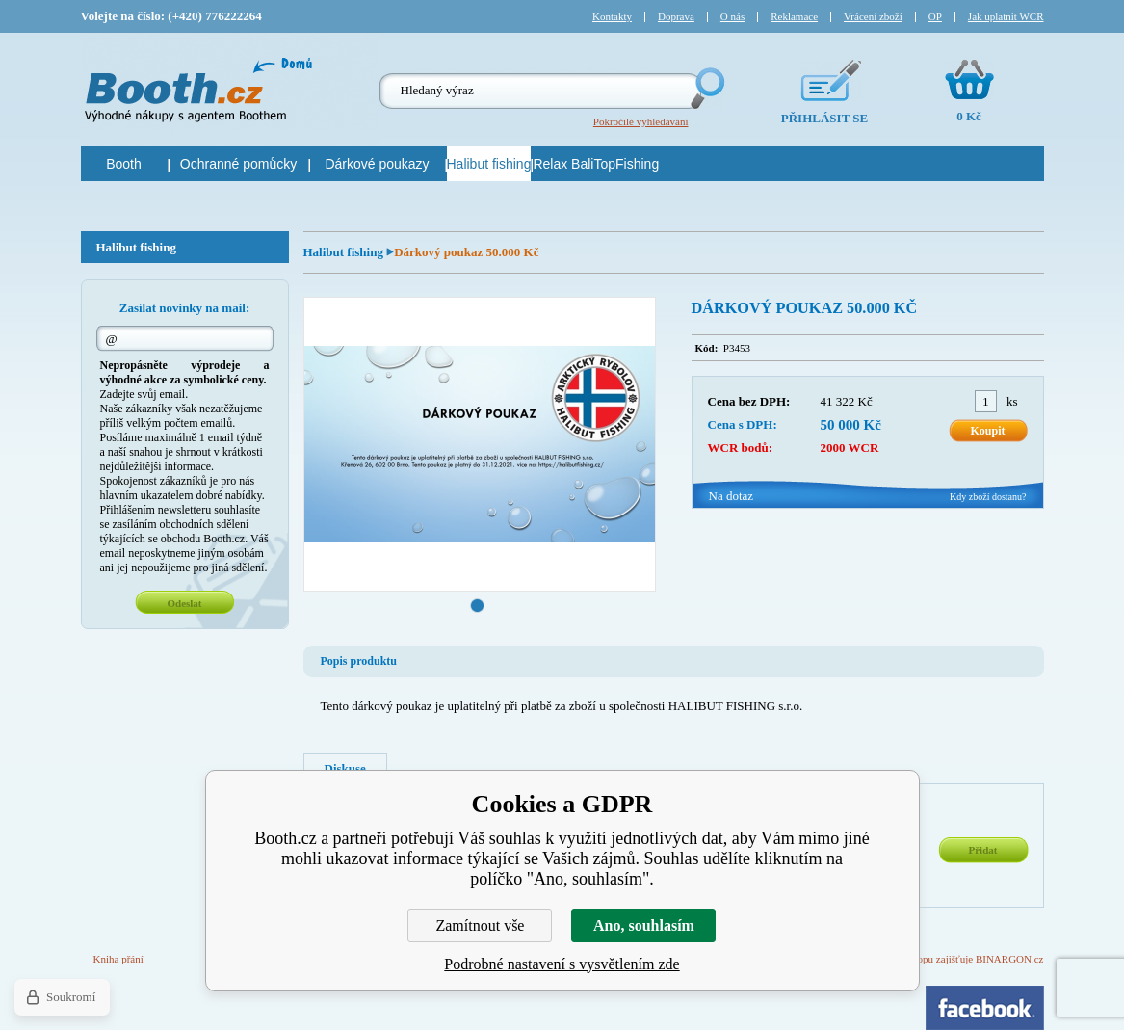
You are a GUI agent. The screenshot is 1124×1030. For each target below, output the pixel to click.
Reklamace (794, 16)
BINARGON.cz (1010, 958)
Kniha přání (118, 958)
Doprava (676, 16)
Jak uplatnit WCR (1006, 16)
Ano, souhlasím (643, 925)
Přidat (983, 850)
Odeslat (184, 603)
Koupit (987, 430)
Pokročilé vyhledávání (641, 121)
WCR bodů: (740, 447)
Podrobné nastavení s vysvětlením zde (561, 964)
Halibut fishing (345, 252)
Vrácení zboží (873, 16)
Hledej (706, 88)
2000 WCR (850, 447)
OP (935, 16)
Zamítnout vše (479, 925)
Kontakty (612, 16)
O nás (732, 16)
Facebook (985, 1008)
